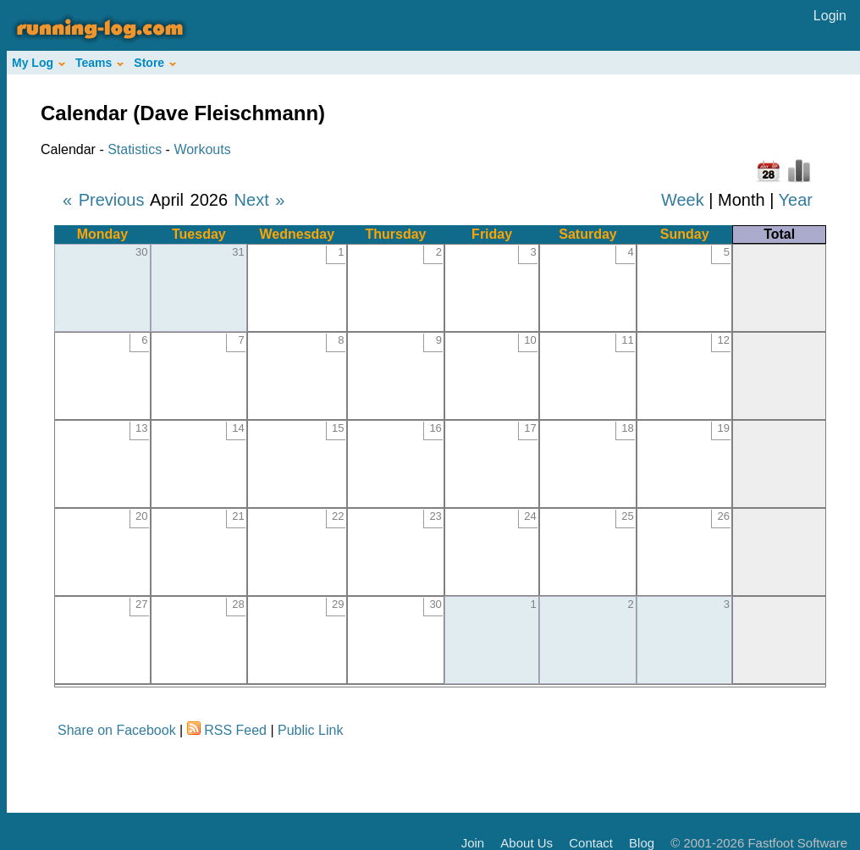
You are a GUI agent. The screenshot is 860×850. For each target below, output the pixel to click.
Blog (641, 843)
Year (796, 199)
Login (829, 15)
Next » (259, 199)
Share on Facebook (117, 730)
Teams (99, 62)
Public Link (310, 730)
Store (155, 62)
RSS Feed (235, 730)
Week (682, 199)
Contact (591, 843)
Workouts (202, 149)
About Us (526, 843)
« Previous (104, 199)
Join (473, 843)
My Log (38, 62)
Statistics (135, 149)
